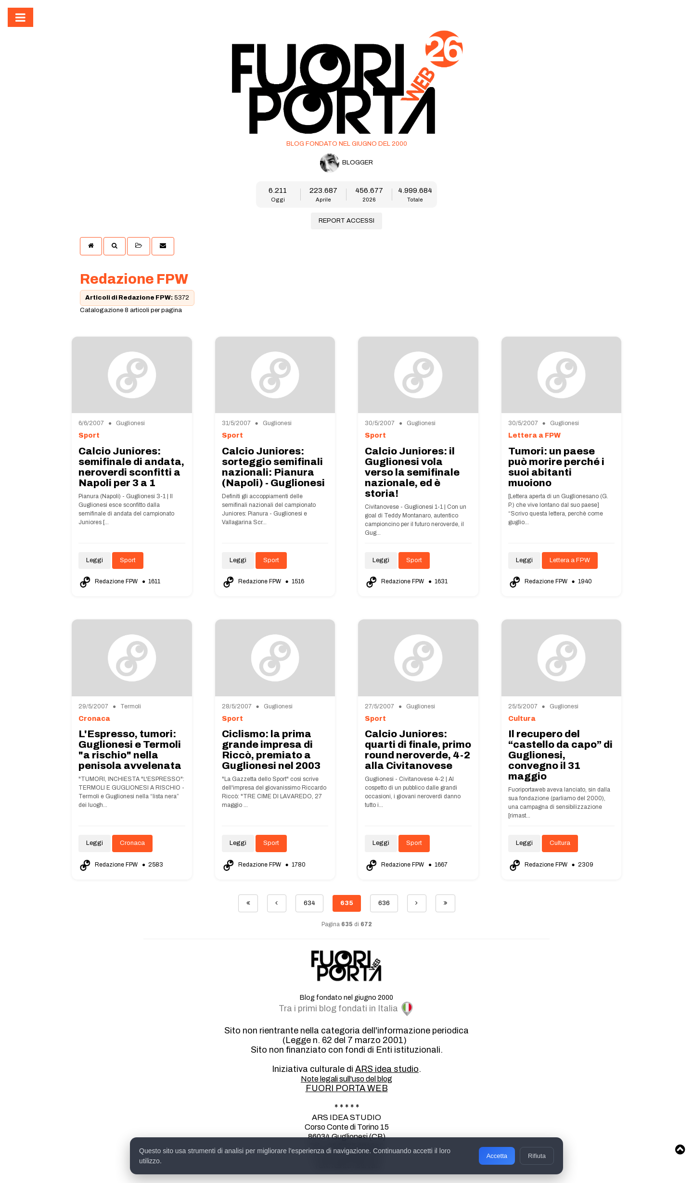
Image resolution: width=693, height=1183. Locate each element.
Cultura (560, 843)
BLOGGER (346, 163)
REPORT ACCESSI (346, 220)
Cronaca (132, 843)
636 (384, 903)
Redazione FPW (108, 581)
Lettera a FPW (570, 560)
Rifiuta (536, 1154)
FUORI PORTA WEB (347, 1088)
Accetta (496, 1154)
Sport (128, 560)
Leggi (94, 560)
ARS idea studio (387, 1069)
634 (309, 903)
